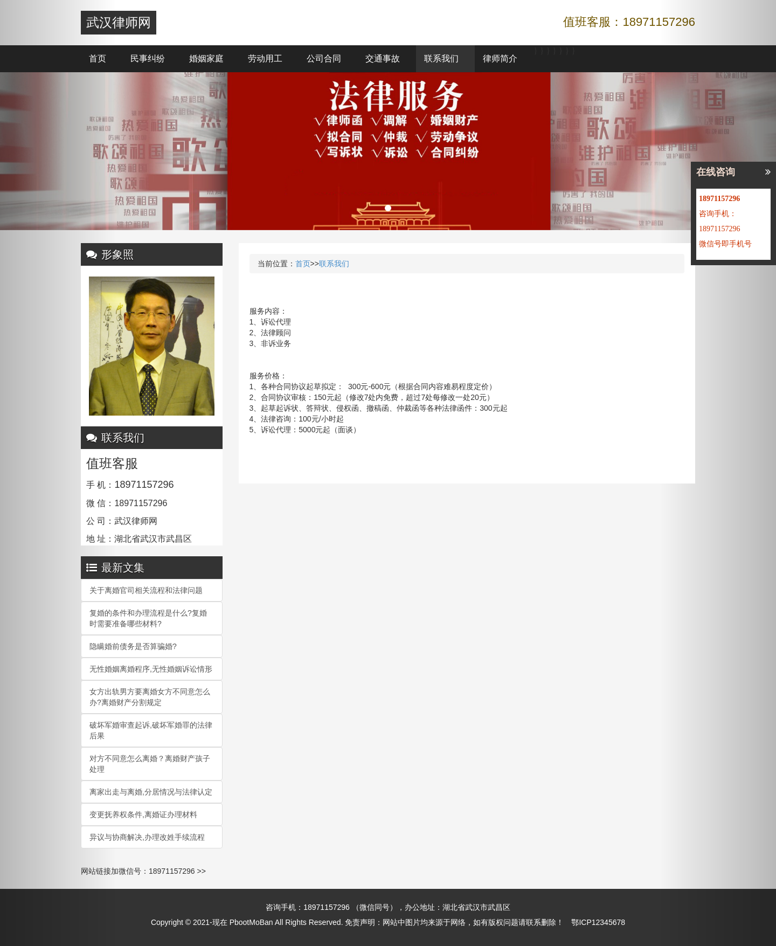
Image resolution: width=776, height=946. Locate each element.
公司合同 (324, 58)
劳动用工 (265, 58)
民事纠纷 (147, 58)
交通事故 (382, 58)
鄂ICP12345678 (598, 922)
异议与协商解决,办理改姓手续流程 (147, 837)
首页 (97, 58)
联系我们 (441, 58)
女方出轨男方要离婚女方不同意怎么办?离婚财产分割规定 (149, 697)
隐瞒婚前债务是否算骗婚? (133, 646)
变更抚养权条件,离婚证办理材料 (143, 814)
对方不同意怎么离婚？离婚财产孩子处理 (149, 764)
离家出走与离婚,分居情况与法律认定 (150, 792)
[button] (58, 473)
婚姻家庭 (206, 58)
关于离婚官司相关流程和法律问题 (146, 590)
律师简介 (500, 58)
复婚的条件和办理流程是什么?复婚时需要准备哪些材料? (148, 618)
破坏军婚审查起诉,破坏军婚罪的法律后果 (150, 730)
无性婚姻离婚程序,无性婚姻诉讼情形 (150, 669)
